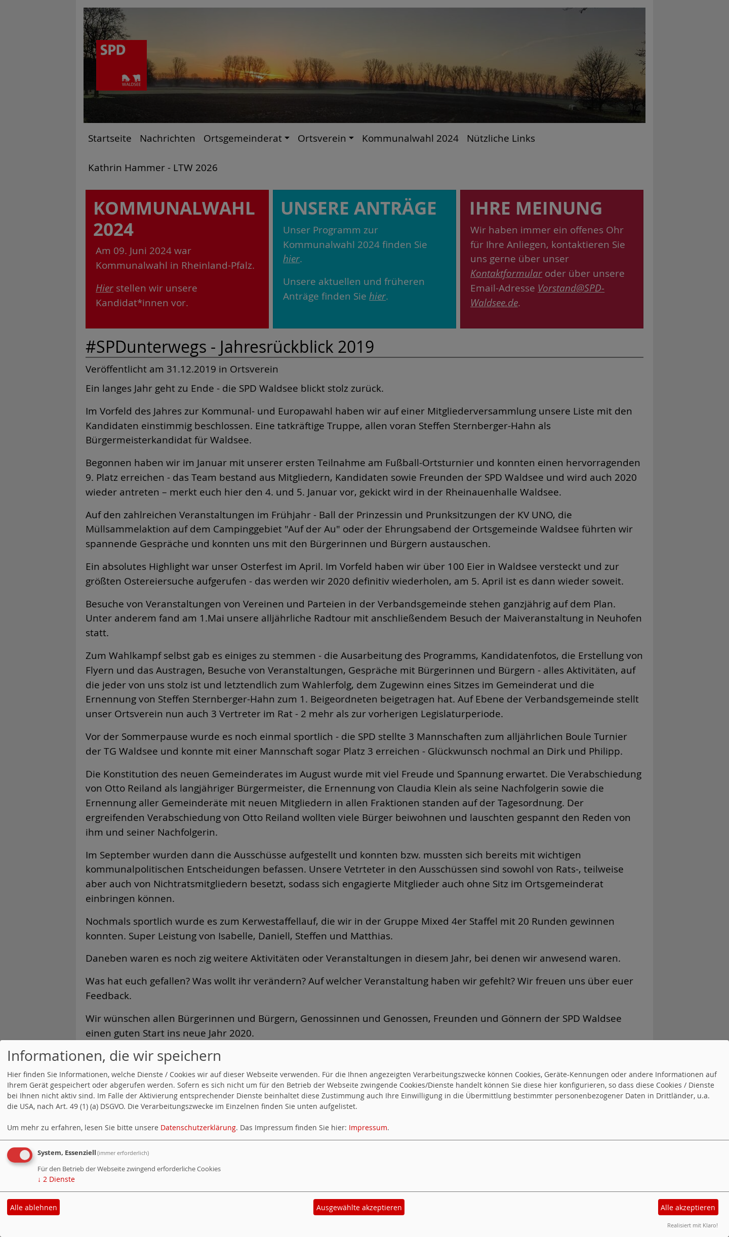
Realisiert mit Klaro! (692, 1225)
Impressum (368, 1127)
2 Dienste (56, 1179)
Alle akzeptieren (688, 1207)
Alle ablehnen (33, 1207)
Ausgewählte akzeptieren (359, 1207)
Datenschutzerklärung (198, 1127)
